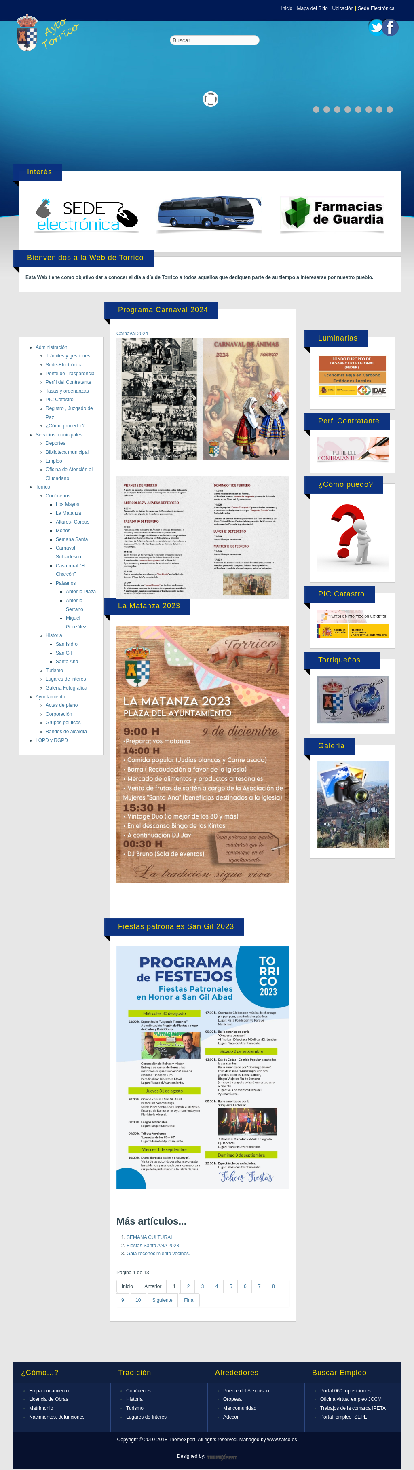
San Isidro (67, 644)
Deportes (55, 443)
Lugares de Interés (146, 1417)
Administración (52, 347)
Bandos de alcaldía (66, 731)
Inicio (287, 8)
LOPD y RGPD (52, 740)
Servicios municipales (59, 435)
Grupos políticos (63, 722)
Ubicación (343, 8)
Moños (63, 530)
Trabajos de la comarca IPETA (353, 1408)
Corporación (59, 714)
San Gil (64, 653)
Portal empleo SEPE (343, 1417)
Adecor (231, 1417)
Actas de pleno (62, 705)
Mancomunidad (239, 1408)
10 (138, 1300)
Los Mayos (67, 504)
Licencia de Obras (48, 1399)
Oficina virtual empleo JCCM (351, 1399)
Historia (54, 635)
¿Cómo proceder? (65, 426)
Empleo (54, 461)
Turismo (54, 670)
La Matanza (68, 513)
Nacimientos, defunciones (56, 1417)
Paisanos (66, 583)
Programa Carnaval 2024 (163, 310)
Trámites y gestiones (68, 356)
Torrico (43, 487)
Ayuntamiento (50, 697)
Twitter (376, 27)
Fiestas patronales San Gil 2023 (176, 926)
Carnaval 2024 (132, 333)
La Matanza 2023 (149, 606)
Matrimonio (41, 1408)
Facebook (390, 27)
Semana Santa (72, 539)
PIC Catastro (60, 399)
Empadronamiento (49, 1391)
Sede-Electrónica (64, 365)
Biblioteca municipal (67, 452)
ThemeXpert (222, 1457)
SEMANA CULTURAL (150, 1237)
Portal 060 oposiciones (345, 1391)
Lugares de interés (66, 679)
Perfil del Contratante (68, 382)
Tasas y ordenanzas (67, 391)
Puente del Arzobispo (246, 1391)
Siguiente (162, 1300)
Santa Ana (67, 661)
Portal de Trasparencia (70, 373)
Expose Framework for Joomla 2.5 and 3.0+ (49, 32)
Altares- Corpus (72, 522)
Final (189, 1300)
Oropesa (232, 1399)
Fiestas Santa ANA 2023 (153, 1245)
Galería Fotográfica (66, 688)
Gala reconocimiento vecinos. (158, 1253)
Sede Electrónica (376, 8)
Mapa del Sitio (312, 8)
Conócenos (58, 496)
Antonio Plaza (81, 591)
